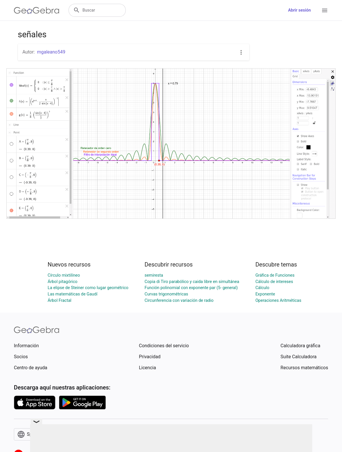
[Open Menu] (324, 10)
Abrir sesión (299, 10)
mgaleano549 (51, 52)
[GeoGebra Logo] (36, 10)
